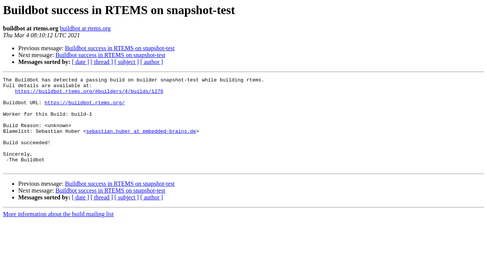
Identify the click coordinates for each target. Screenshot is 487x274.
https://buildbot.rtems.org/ (85, 108)
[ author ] (151, 62)
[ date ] (80, 62)
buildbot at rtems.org (85, 28)
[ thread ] (102, 62)
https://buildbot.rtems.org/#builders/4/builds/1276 (89, 94)
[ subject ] (127, 62)
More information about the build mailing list (58, 232)
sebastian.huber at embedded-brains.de (141, 142)
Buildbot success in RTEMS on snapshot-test (120, 48)
